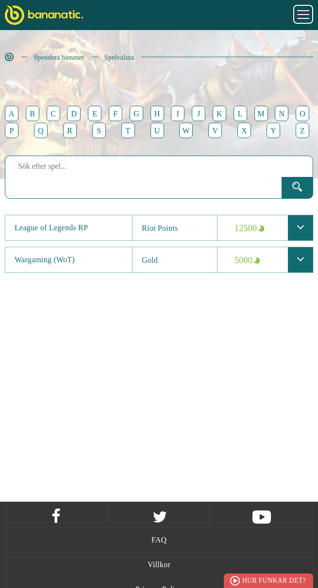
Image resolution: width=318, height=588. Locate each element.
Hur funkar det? (274, 580)
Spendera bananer (59, 57)
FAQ (159, 540)
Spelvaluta (119, 57)
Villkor (159, 564)
